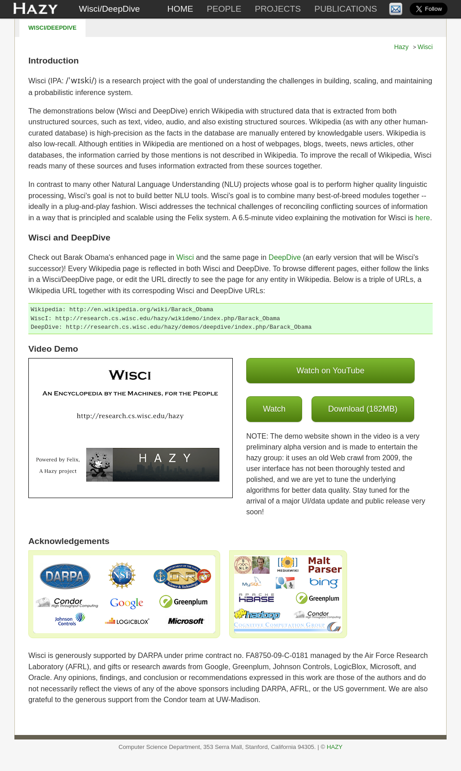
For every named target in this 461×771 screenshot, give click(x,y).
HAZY (335, 747)
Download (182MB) (363, 408)
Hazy (401, 46)
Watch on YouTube (331, 370)
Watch (274, 408)
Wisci (425, 46)
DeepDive (285, 257)
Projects (278, 9)
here (423, 217)
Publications (345, 9)
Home (180, 9)
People (224, 9)
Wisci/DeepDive (109, 9)
